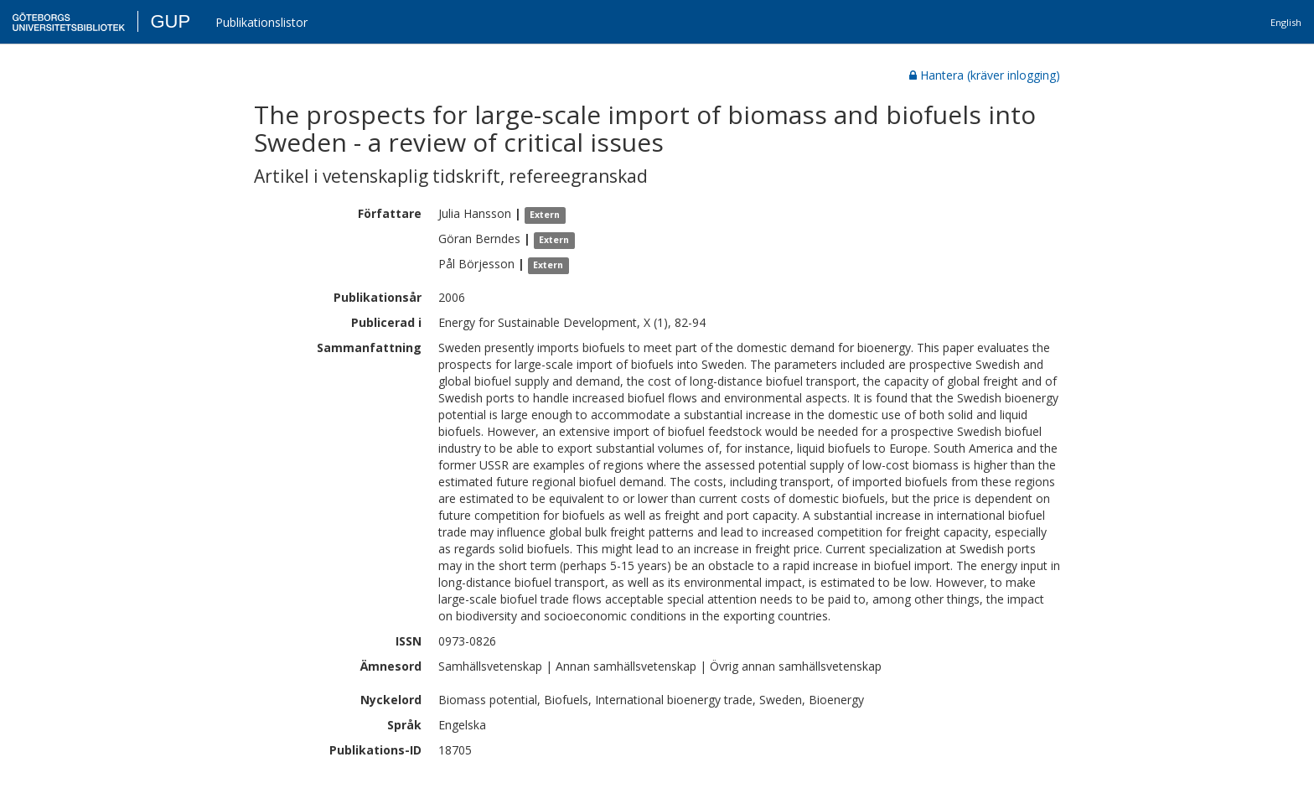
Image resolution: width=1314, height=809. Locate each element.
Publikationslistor (261, 22)
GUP (170, 21)
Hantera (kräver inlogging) (984, 75)
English (1285, 22)
